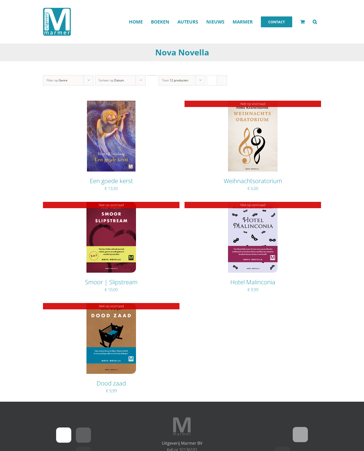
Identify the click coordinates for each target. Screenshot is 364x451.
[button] (315, 22)
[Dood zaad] (111, 306)
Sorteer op (111, 80)
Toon (175, 80)
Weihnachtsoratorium (253, 181)
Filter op (57, 80)
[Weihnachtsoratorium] (253, 104)
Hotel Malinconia (252, 282)
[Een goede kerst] (111, 104)
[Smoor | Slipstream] (111, 205)
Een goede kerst (111, 181)
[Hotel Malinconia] (253, 205)
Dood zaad (111, 383)
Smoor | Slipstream (111, 282)
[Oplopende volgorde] (152, 75)
